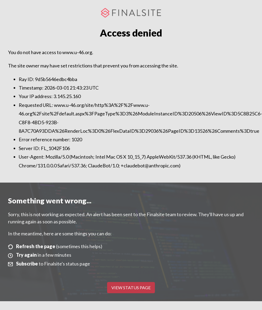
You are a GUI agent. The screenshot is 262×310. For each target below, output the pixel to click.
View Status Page (131, 287)
